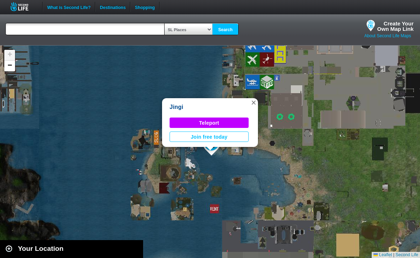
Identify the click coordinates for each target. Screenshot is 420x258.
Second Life (23, 6)
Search (225, 29)
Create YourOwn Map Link (395, 26)
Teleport (209, 123)
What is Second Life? (69, 7)
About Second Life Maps (387, 35)
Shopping (145, 7)
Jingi (177, 107)
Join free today (209, 137)
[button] (253, 102)
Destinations (113, 7)
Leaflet (382, 254)
